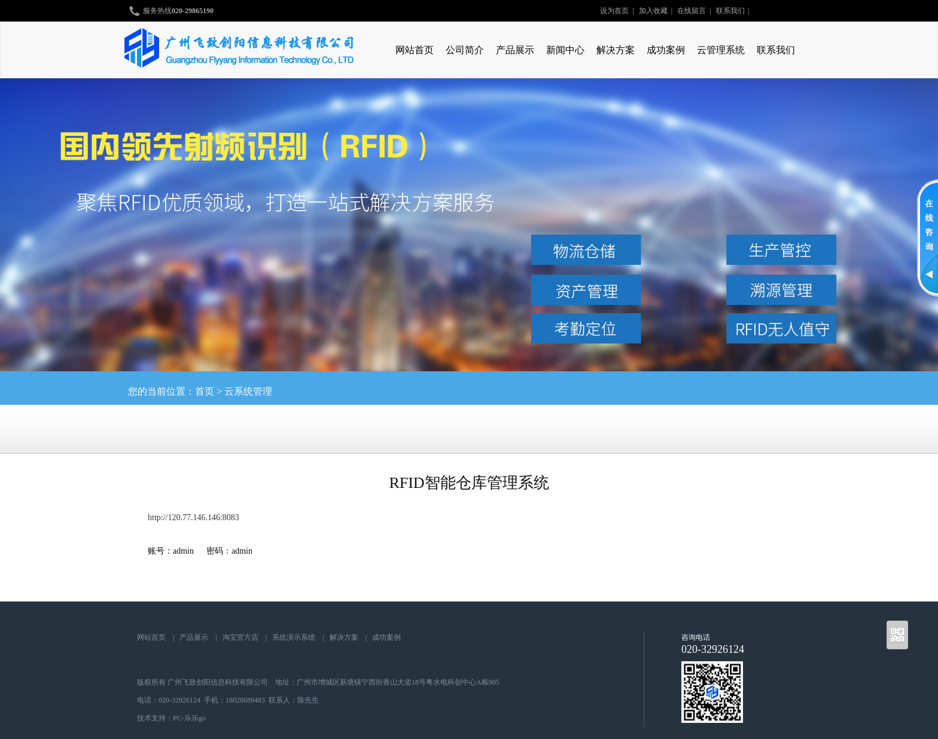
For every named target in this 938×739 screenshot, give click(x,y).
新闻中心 (565, 50)
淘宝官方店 (240, 637)
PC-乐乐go (189, 718)
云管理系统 (721, 50)
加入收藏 (653, 11)
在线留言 (691, 11)
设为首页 (614, 11)
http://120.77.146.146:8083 (193, 517)
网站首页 (414, 50)
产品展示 (515, 50)
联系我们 (730, 11)
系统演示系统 (293, 637)
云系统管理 (248, 391)
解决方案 (615, 50)
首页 (204, 391)
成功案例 (666, 50)
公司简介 (465, 50)
